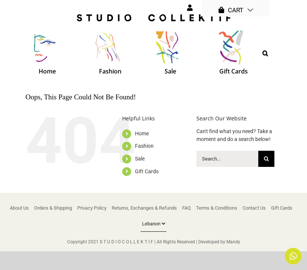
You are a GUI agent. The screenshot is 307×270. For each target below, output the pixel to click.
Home (142, 133)
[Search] (266, 159)
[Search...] (227, 159)
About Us (19, 208)
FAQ (186, 208)
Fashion (144, 146)
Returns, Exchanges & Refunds (144, 208)
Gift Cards (147, 171)
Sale (140, 159)
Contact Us (254, 208)
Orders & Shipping (53, 208)
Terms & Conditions (216, 208)
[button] (265, 53)
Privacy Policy (91, 208)
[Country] (153, 224)
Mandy (233, 241)
